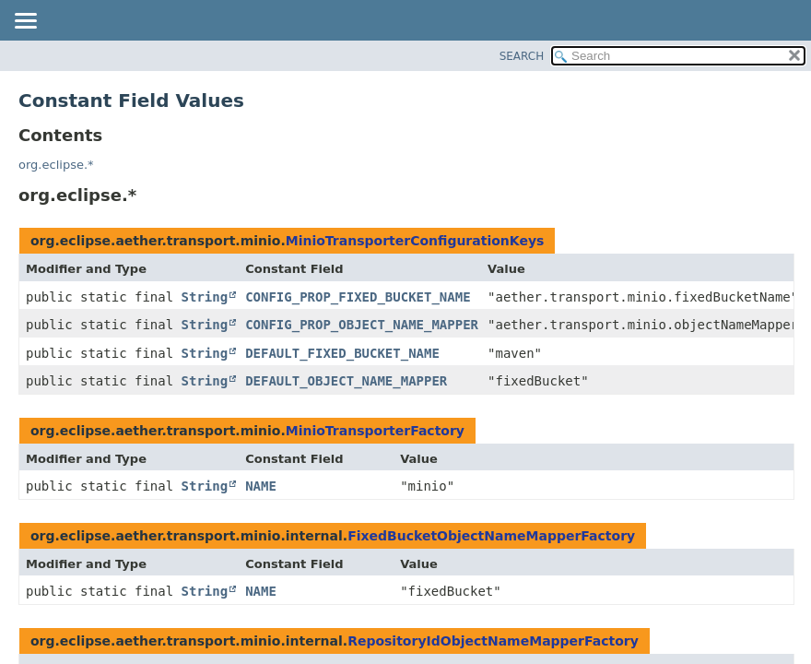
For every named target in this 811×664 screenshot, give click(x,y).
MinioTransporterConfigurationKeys (415, 240)
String (205, 297)
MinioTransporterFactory (375, 430)
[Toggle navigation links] (25, 22)
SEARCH (522, 56)
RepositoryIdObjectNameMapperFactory (493, 641)
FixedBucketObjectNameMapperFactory (491, 535)
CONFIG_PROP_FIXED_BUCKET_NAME (357, 297)
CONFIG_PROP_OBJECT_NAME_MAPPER (361, 324)
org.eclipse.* (56, 165)
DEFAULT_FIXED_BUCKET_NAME (342, 353)
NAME (260, 486)
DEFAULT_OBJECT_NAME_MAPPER (346, 381)
